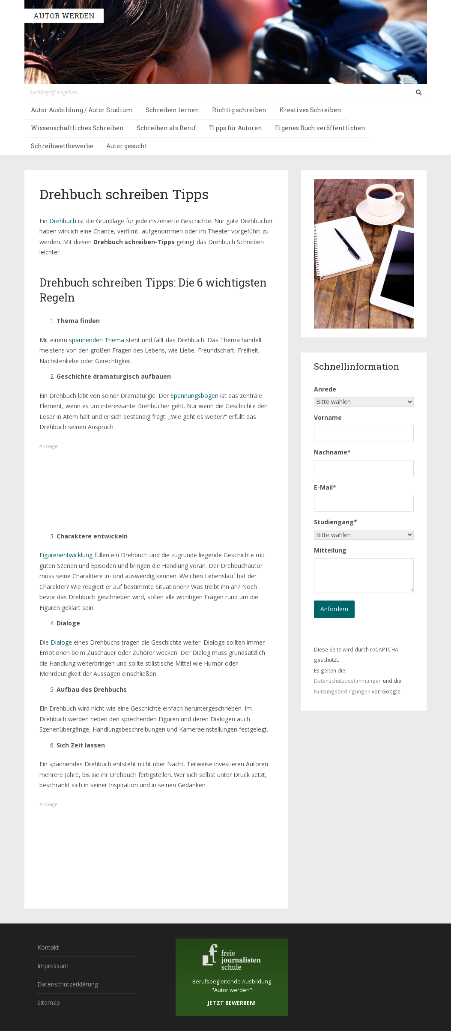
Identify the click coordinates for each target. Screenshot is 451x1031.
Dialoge (61, 642)
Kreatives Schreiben (310, 110)
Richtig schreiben (239, 110)
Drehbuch (62, 221)
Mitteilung (330, 550)
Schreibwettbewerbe (62, 146)
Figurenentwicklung (66, 555)
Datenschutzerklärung (67, 984)
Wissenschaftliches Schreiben (77, 128)
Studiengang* (335, 522)
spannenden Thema (96, 340)
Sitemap (48, 1002)
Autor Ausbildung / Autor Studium (82, 110)
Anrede (325, 389)
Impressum (53, 966)
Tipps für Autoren (235, 128)
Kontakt (48, 947)
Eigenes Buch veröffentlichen (320, 128)
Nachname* (332, 452)
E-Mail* (325, 487)
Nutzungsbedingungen (342, 691)
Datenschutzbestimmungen (348, 680)
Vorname (328, 417)
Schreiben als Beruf (166, 128)
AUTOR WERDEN (64, 16)
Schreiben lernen (172, 110)
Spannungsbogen (194, 395)
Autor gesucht (126, 146)
